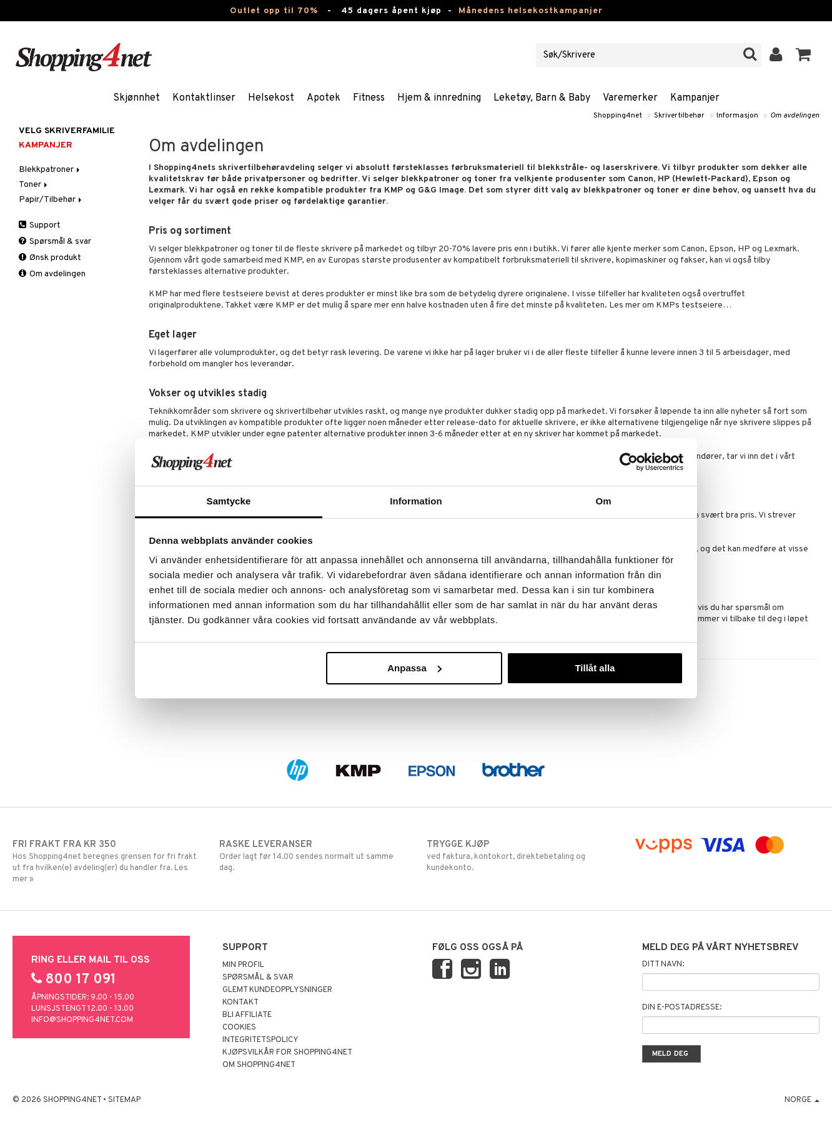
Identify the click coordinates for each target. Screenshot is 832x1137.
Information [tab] (416, 501)
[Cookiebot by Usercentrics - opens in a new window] (628, 462)
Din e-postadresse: (681, 1008)
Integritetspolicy (260, 1040)
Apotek (323, 98)
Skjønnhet (136, 98)
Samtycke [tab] (229, 501)
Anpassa (414, 668)
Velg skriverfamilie (67, 131)
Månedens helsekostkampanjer (530, 11)
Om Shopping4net (258, 1065)
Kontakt (240, 1003)
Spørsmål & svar (55, 241)
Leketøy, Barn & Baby (541, 98)
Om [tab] (603, 501)
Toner (34, 184)
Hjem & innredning (439, 98)
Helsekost (271, 98)
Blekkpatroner (50, 169)
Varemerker (630, 98)
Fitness (369, 98)
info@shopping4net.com (82, 1020)
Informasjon (737, 116)
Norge (802, 1100)
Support (40, 225)
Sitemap (124, 1100)
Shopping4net (617, 116)
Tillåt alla (595, 668)
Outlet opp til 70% (274, 11)
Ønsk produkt (50, 258)
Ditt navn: (663, 964)
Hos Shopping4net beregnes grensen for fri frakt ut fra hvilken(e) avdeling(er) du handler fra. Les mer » (105, 861)
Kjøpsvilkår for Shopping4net (287, 1053)
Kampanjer (695, 98)
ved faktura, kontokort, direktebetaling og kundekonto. (520, 855)
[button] (803, 55)
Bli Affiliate (247, 1015)
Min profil (243, 965)
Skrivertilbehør (679, 116)
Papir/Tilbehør (51, 199)
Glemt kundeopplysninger (277, 990)
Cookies (239, 1028)
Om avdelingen (795, 116)
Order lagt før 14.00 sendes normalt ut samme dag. (312, 855)
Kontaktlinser (203, 98)
